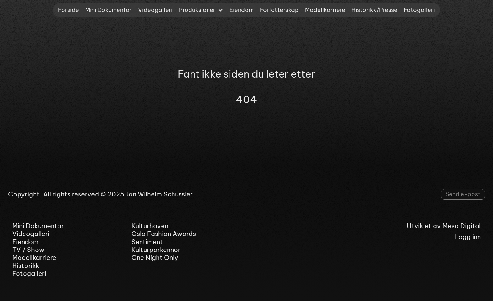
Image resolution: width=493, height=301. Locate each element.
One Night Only (154, 257)
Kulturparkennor (155, 250)
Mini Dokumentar (108, 9)
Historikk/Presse (374, 9)
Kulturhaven (149, 226)
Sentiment (147, 242)
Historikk (25, 266)
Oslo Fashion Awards (163, 234)
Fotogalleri (419, 9)
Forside (68, 9)
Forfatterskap (279, 9)
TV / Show (28, 250)
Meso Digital (461, 226)
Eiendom (242, 9)
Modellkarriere (325, 9)
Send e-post (463, 194)
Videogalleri (155, 9)
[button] (201, 10)
